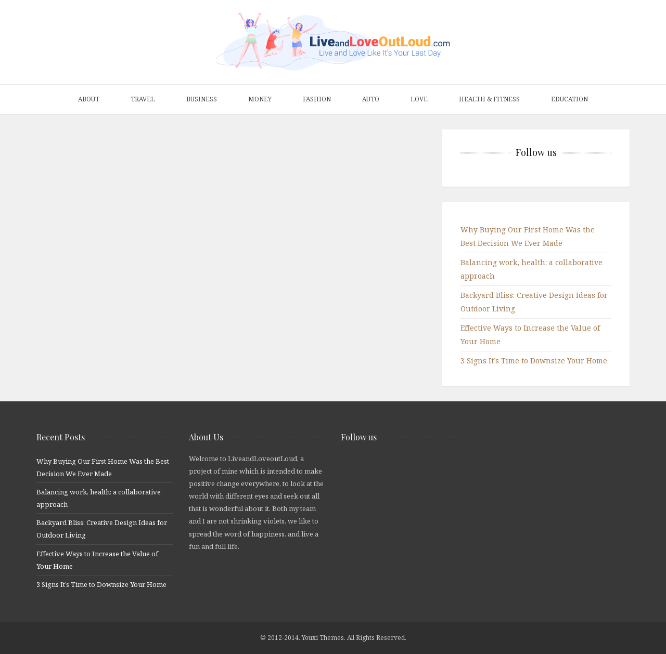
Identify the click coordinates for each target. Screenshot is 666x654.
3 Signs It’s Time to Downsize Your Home (533, 360)
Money (260, 99)
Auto (370, 99)
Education (569, 99)
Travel (143, 99)
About (88, 99)
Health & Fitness (489, 99)
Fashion (317, 99)
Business (201, 99)
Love (419, 99)
